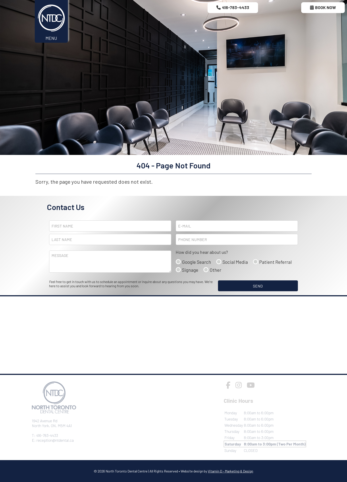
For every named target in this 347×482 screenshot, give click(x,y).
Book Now (323, 7)
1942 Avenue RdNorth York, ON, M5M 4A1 (52, 423)
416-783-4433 (232, 7)
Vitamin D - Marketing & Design (230, 471)
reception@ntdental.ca (55, 440)
